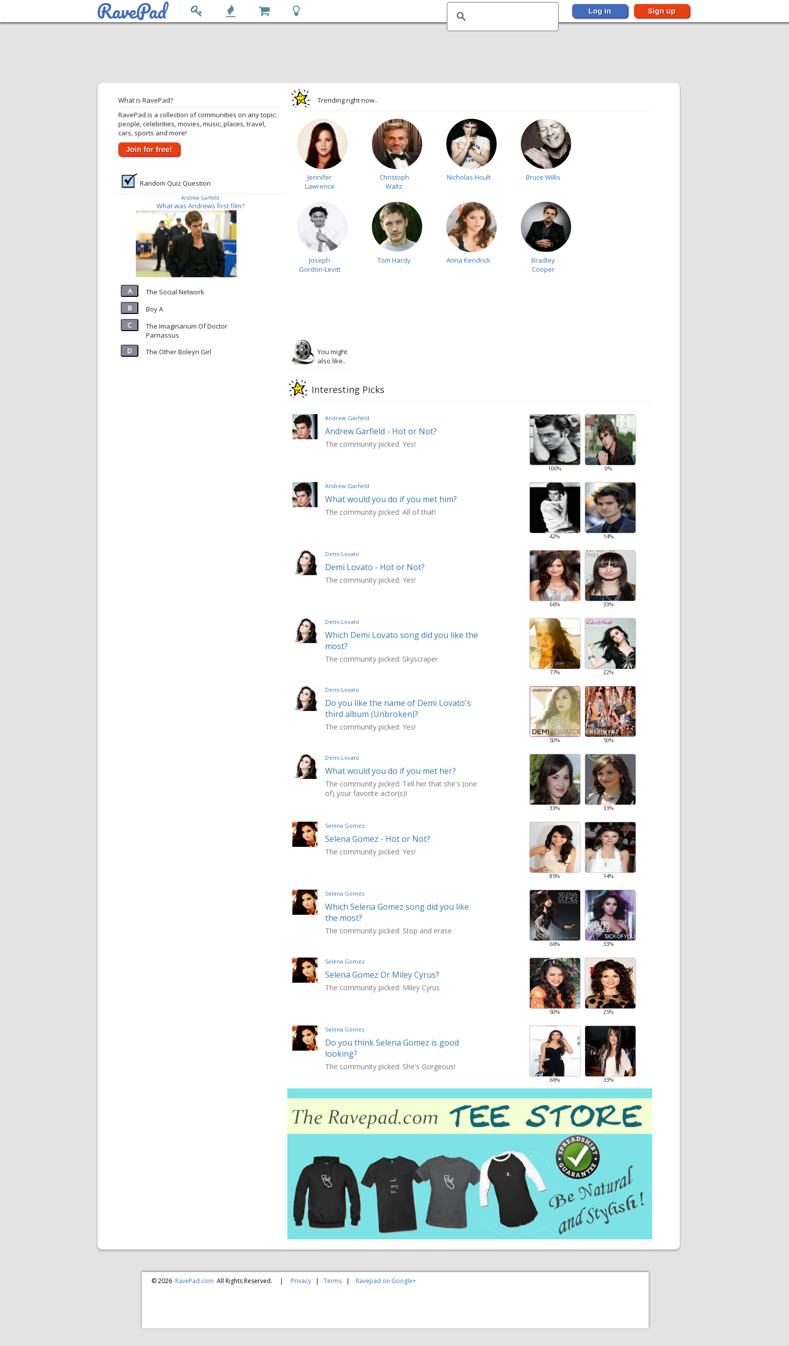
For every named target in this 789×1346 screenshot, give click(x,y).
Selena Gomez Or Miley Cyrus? (382, 974)
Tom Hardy (394, 260)
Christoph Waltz (394, 182)
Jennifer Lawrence (320, 182)
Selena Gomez (345, 825)
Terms (333, 1281)
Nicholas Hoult (469, 177)
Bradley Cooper (543, 265)
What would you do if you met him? (391, 499)
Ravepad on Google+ (386, 1281)
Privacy (301, 1281)
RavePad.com (194, 1281)
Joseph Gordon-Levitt (320, 265)
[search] (501, 17)
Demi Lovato (342, 554)
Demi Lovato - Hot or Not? (375, 567)
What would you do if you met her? (390, 770)
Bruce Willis (543, 177)
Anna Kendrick (468, 260)
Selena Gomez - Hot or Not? (377, 838)
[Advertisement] (389, 53)
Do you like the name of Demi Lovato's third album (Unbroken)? (398, 708)
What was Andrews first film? (200, 205)
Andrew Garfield (200, 197)
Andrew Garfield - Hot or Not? (381, 431)
